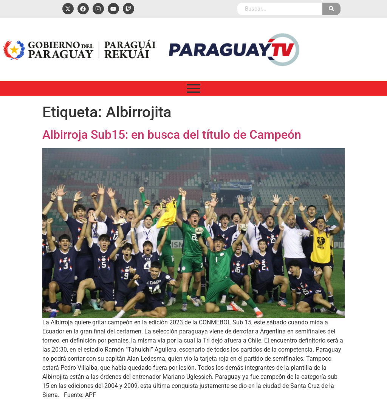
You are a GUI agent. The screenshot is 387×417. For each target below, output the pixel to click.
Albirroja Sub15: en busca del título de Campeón (171, 134)
